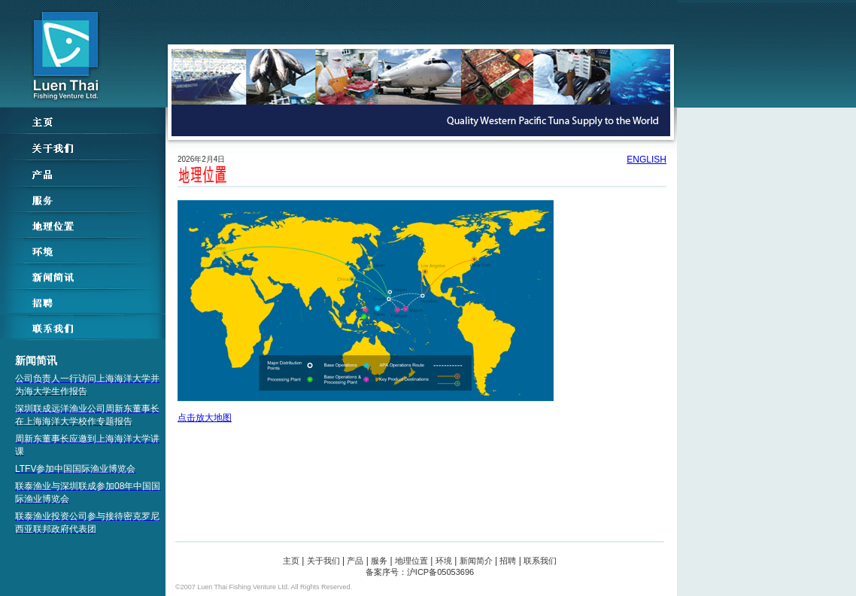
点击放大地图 (366, 311)
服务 (379, 560)
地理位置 (411, 560)
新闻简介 (476, 560)
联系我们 (540, 560)
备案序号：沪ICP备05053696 (420, 571)
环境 (444, 560)
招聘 (507, 560)
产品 (355, 560)
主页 (291, 560)
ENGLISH (646, 159)
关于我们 (323, 560)
